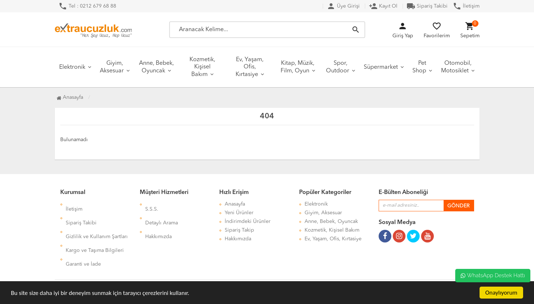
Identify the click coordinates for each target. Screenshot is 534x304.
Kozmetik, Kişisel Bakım (202, 67)
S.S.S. (151, 204)
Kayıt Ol (383, 6)
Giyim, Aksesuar (112, 67)
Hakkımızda (158, 221)
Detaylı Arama (161, 212)
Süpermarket (381, 67)
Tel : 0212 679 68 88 (87, 6)
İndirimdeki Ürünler (247, 221)
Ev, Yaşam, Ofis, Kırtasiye (250, 67)
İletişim (466, 6)
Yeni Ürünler (239, 212)
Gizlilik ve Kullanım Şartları (97, 221)
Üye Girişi (343, 6)
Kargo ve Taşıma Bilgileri (95, 230)
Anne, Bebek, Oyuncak (156, 67)
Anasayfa (70, 97)
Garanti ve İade (83, 238)
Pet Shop (419, 67)
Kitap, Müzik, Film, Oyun (298, 67)
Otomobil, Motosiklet (456, 67)
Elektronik (72, 67)
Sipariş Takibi (427, 6)
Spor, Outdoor (337, 67)
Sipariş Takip (239, 230)
